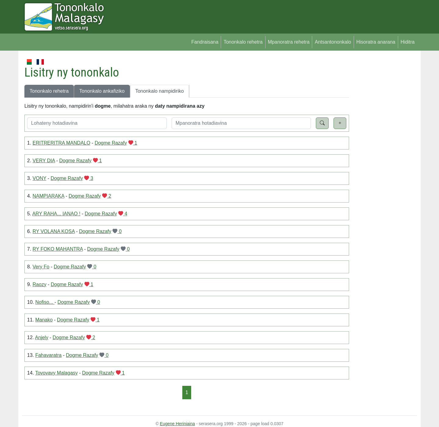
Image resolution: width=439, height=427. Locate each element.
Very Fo (41, 266)
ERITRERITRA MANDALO (61, 142)
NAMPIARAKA (48, 196)
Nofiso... (45, 302)
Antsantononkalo (333, 42)
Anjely (41, 337)
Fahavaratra (48, 355)
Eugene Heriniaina (177, 423)
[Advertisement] (383, 149)
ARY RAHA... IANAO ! (56, 213)
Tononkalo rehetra (242, 42)
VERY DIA (44, 160)
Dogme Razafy (111, 142)
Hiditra (408, 42)
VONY (39, 178)
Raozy (39, 284)
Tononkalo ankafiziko (102, 91)
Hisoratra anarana (375, 42)
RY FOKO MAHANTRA (58, 249)
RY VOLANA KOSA (54, 231)
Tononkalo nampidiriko (159, 91)
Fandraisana (204, 42)
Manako (44, 319)
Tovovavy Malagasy (56, 372)
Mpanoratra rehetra (289, 42)
